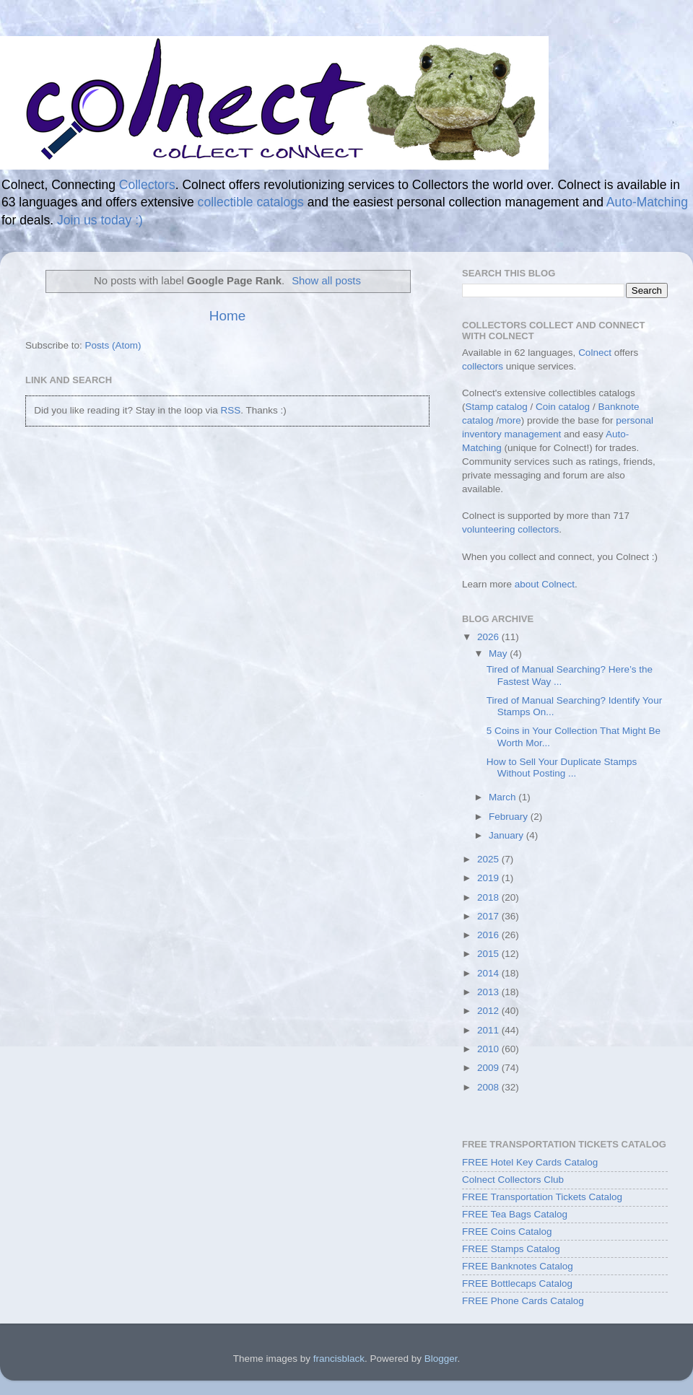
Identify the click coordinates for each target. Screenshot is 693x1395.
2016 (489, 935)
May (499, 653)
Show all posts (326, 281)
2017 (489, 916)
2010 (489, 1049)
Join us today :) (100, 220)
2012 (489, 1010)
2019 (489, 878)
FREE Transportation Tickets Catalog (542, 1196)
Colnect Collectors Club (513, 1179)
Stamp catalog (497, 406)
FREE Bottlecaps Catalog (517, 1283)
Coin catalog (563, 406)
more (510, 420)
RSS (230, 410)
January (507, 835)
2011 (489, 1030)
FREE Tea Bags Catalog (514, 1214)
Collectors (147, 185)
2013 (489, 992)
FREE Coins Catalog (507, 1231)
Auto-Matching (647, 202)
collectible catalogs (251, 202)
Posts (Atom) (113, 345)
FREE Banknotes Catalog (517, 1266)
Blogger (441, 1358)
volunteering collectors (510, 529)
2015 (489, 953)
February (510, 816)
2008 (489, 1087)
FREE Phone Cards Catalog (523, 1300)
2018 (489, 897)
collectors (482, 366)
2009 (489, 1067)
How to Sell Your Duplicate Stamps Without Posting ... (562, 767)
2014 (489, 973)
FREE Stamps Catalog (511, 1248)
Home (227, 315)
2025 (489, 859)
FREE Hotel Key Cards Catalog (530, 1162)
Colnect (594, 352)
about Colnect (545, 584)
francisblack (339, 1358)
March (503, 797)
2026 (489, 636)
